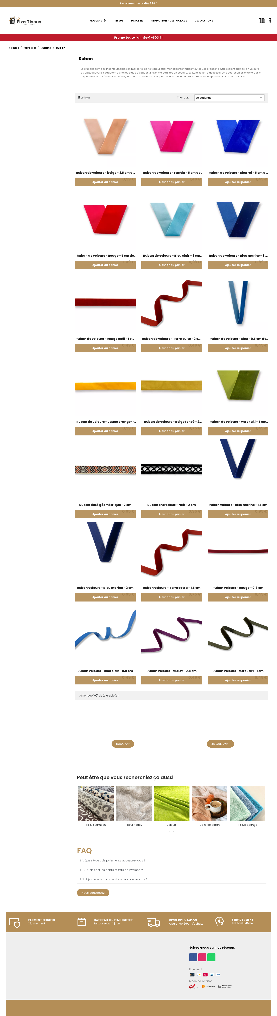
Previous (74, 806)
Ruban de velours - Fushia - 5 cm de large (171, 173)
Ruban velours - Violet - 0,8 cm (172, 671)
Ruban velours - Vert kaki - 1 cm (238, 671)
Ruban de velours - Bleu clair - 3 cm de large (171, 256)
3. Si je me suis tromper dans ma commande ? (115, 879)
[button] (123, 744)
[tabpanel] (247, 806)
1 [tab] (170, 831)
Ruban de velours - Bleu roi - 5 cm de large (238, 173)
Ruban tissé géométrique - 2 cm (105, 505)
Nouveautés (220, 734)
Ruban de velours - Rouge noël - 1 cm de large (105, 339)
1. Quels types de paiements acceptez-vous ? (114, 860)
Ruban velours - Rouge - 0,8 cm (238, 588)
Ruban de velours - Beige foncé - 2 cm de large (171, 422)
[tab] (171, 860)
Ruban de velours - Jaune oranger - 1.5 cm (105, 422)
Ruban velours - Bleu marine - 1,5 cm (238, 505)
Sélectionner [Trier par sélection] (229, 98)
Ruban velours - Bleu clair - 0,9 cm (105, 671)
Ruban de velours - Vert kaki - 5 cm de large (238, 422)
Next (269, 806)
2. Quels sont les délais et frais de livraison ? (113, 870)
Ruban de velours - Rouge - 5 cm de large (105, 256)
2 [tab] (174, 831)
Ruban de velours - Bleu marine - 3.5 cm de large (238, 256)
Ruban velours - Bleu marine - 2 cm (105, 588)
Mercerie (123, 734)
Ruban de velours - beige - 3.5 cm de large (105, 173)
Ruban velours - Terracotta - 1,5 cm (171, 588)
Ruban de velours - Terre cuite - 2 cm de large (171, 339)
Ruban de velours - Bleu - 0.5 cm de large (238, 339)
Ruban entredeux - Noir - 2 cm (171, 505)
